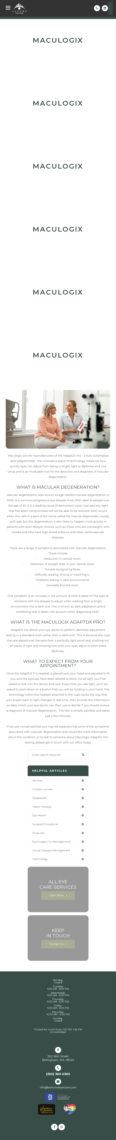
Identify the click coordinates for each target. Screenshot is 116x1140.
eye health (39, 815)
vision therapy (42, 806)
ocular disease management (51, 850)
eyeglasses (39, 797)
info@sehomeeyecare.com (58, 1087)
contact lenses (42, 789)
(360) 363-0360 (58, 1074)
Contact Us (56, 943)
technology (40, 859)
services (37, 780)
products (38, 833)
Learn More (56, 895)
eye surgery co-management (51, 841)
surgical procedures (45, 824)
